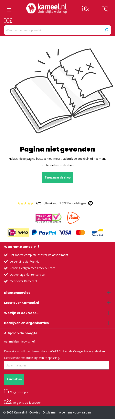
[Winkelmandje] (8, 20)
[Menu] (8, 8)
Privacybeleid (92, 351)
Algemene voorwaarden (75, 412)
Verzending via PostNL (24, 261)
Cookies (34, 412)
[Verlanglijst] (105, 8)
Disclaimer (49, 412)
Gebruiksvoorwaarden (18, 358)
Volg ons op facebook (22, 402)
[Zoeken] (106, 30)
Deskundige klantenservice (27, 274)
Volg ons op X (16, 392)
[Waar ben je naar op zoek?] (53, 30)
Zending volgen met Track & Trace (32, 268)
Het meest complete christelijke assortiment (39, 255)
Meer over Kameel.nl (23, 281)
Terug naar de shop (58, 177)
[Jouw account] (85, 8)
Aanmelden (14, 379)
